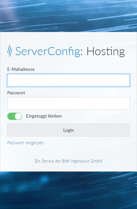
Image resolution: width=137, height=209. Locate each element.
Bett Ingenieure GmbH (82, 160)
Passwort (16, 92)
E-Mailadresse (21, 69)
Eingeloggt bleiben (44, 115)
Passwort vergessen (25, 142)
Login (68, 130)
